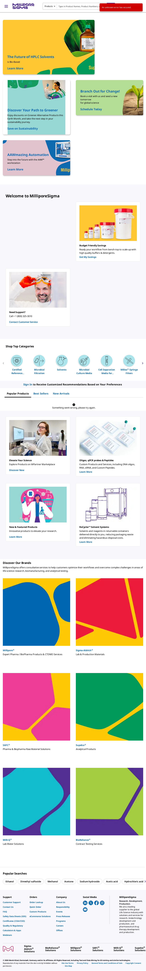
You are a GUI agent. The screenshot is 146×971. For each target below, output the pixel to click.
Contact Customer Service (23, 322)
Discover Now (16, 470)
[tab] (18, 393)
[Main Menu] (6, 6)
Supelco (81, 745)
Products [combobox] (49, 6)
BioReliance (83, 839)
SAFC (6, 745)
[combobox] (79, 6)
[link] (15, 902)
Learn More (85, 471)
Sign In (27, 384)
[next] (143, 364)
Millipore (8, 650)
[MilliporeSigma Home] (23, 6)
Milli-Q (7, 839)
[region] (73, 364)
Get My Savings (87, 257)
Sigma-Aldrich (84, 650)
